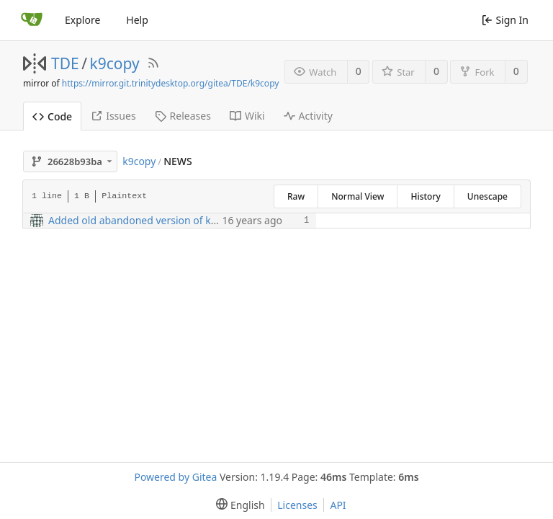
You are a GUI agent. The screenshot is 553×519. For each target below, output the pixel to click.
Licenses (297, 505)
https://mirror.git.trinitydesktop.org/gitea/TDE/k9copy (170, 83)
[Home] (31, 20)
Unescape (487, 196)
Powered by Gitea (175, 477)
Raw (296, 196)
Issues (113, 116)
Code (52, 116)
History (425, 196)
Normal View (357, 196)
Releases (183, 116)
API (338, 505)
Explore (82, 20)
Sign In (505, 20)
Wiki (247, 116)
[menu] (237, 505)
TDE (65, 63)
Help (137, 20)
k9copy (115, 63)
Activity (308, 116)
